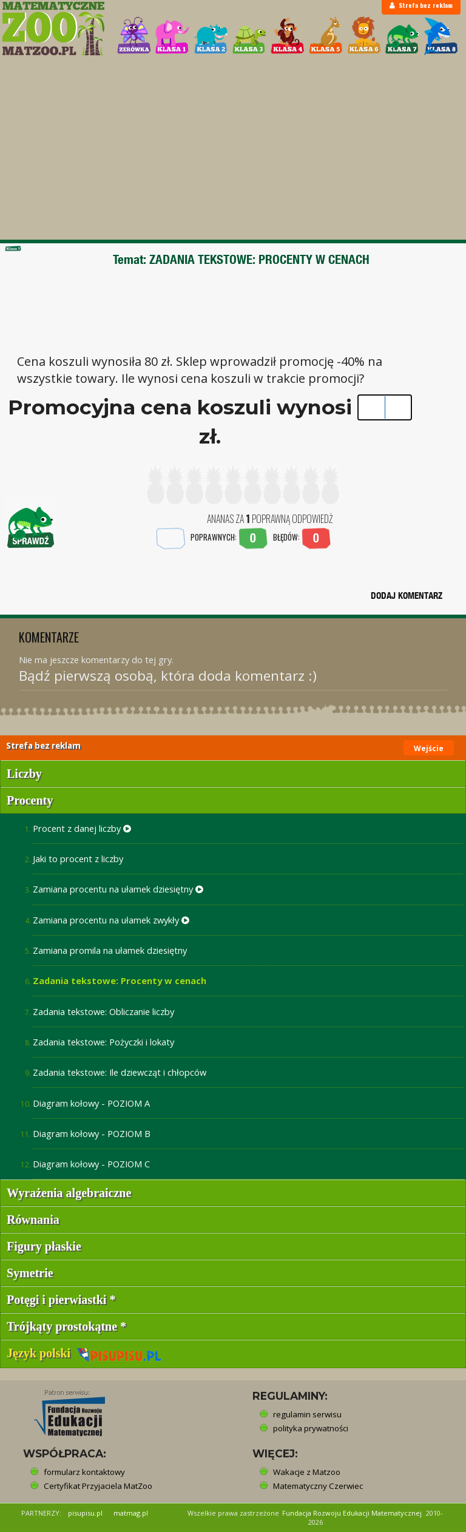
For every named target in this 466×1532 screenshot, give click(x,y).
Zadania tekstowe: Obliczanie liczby (103, 1011)
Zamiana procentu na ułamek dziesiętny (118, 889)
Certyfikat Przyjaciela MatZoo (98, 1485)
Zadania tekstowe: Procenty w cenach (119, 980)
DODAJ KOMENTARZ (406, 595)
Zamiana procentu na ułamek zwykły (111, 920)
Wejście (429, 748)
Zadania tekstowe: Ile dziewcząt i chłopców (119, 1072)
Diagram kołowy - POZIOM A (91, 1103)
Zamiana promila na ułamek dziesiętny (110, 950)
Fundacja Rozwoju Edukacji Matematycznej (352, 1512)
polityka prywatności (310, 1428)
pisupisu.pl (85, 1512)
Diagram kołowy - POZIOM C (91, 1164)
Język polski (84, 1353)
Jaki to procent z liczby (78, 858)
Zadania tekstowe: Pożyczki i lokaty (103, 1042)
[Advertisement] (233, 149)
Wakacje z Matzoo (306, 1471)
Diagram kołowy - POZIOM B (91, 1133)
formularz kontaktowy (84, 1471)
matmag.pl (130, 1512)
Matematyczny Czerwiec (318, 1485)
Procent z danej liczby (82, 828)
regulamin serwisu (307, 1414)
